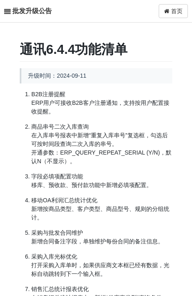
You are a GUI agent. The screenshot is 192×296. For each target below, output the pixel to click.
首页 (173, 11)
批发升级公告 (32, 10)
